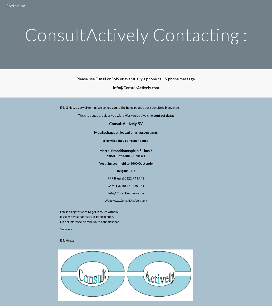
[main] (136, 34)
